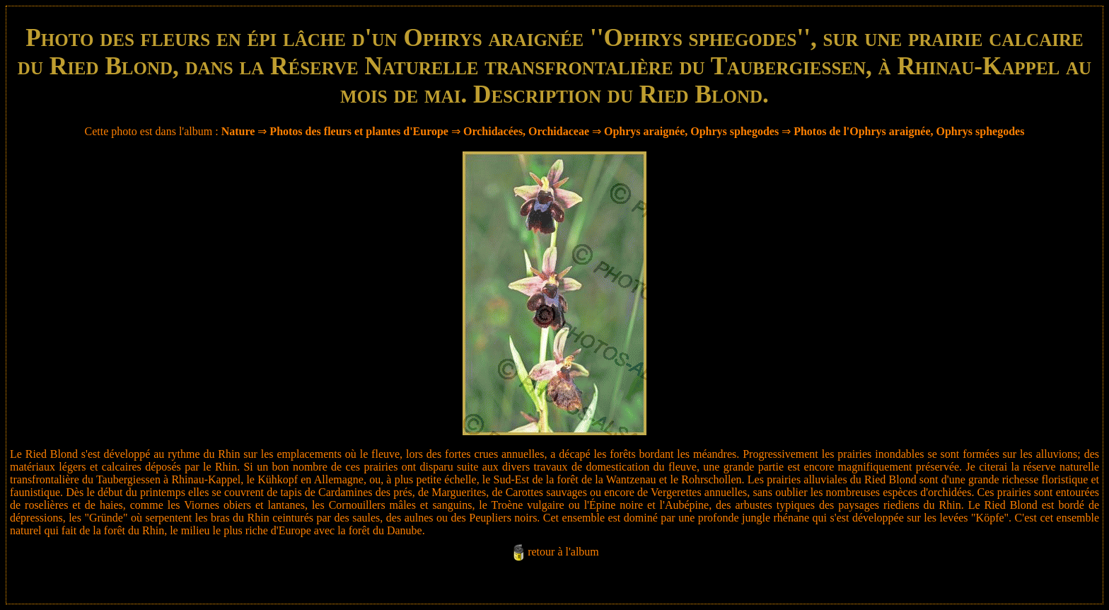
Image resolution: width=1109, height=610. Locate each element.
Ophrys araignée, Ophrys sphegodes (691, 131)
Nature (238, 131)
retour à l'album (563, 552)
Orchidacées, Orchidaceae (526, 131)
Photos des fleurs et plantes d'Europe (358, 131)
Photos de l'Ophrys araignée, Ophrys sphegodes (909, 131)
